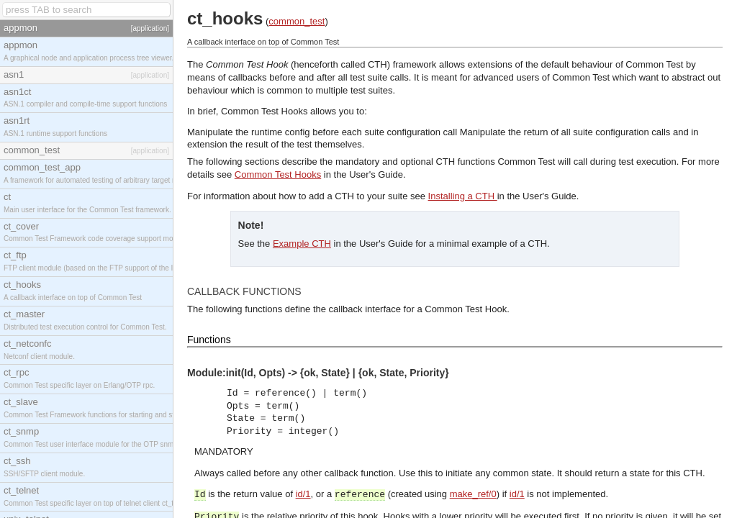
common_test (296, 21)
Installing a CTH (462, 196)
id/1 (303, 494)
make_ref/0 (473, 494)
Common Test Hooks (278, 174)
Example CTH (302, 243)
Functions (209, 339)
